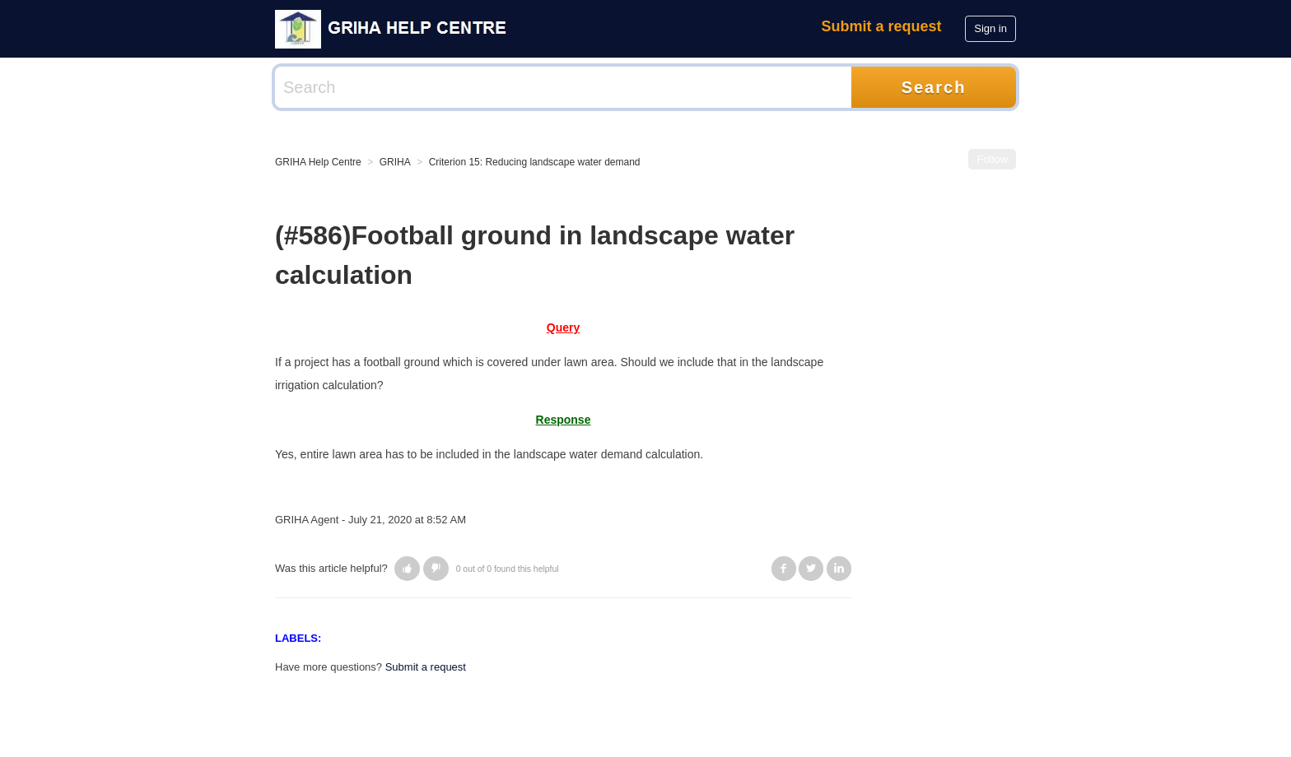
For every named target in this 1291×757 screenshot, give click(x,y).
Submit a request (882, 26)
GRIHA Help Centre (318, 162)
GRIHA (395, 162)
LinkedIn (839, 568)
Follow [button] (992, 159)
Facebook (783, 568)
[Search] (563, 87)
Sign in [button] (990, 28)
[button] (407, 568)
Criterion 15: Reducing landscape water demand (535, 162)
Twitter (811, 568)
